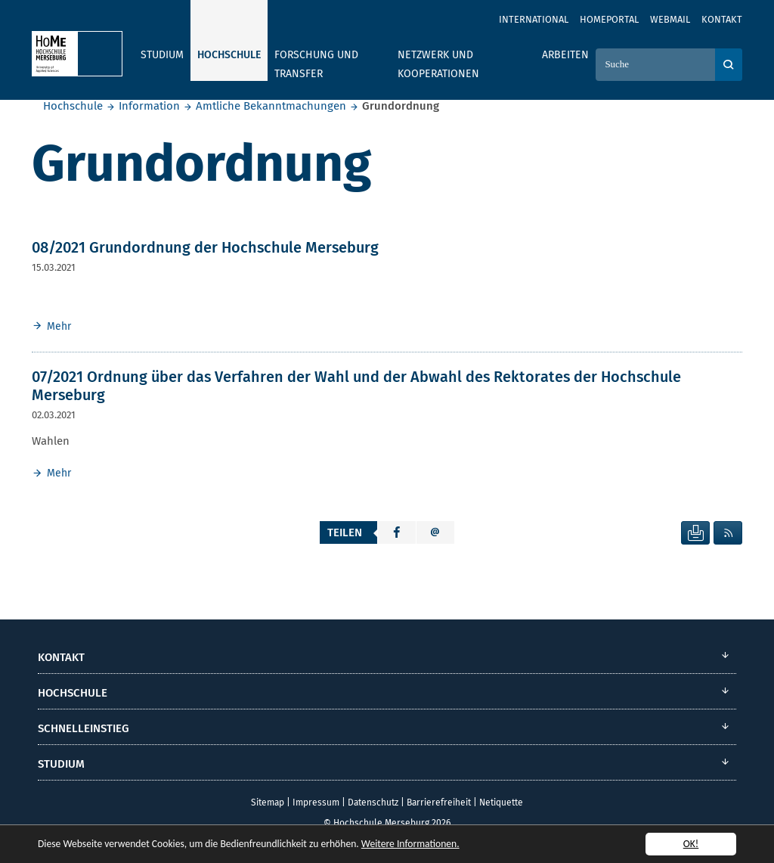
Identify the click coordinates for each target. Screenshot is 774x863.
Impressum (316, 802)
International (533, 19)
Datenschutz (373, 802)
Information (149, 106)
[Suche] (655, 64)
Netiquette (501, 802)
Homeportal (609, 19)
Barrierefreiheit (439, 802)
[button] (397, 532)
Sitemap (267, 802)
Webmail (670, 19)
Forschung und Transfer (316, 64)
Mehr (59, 326)
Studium (162, 54)
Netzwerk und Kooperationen (438, 64)
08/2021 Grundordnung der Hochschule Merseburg (205, 247)
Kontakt (721, 19)
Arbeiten (565, 54)
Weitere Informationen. (410, 844)
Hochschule (73, 106)
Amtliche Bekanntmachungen (271, 106)
